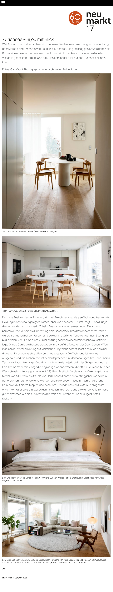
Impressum (7, 577)
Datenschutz (21, 577)
